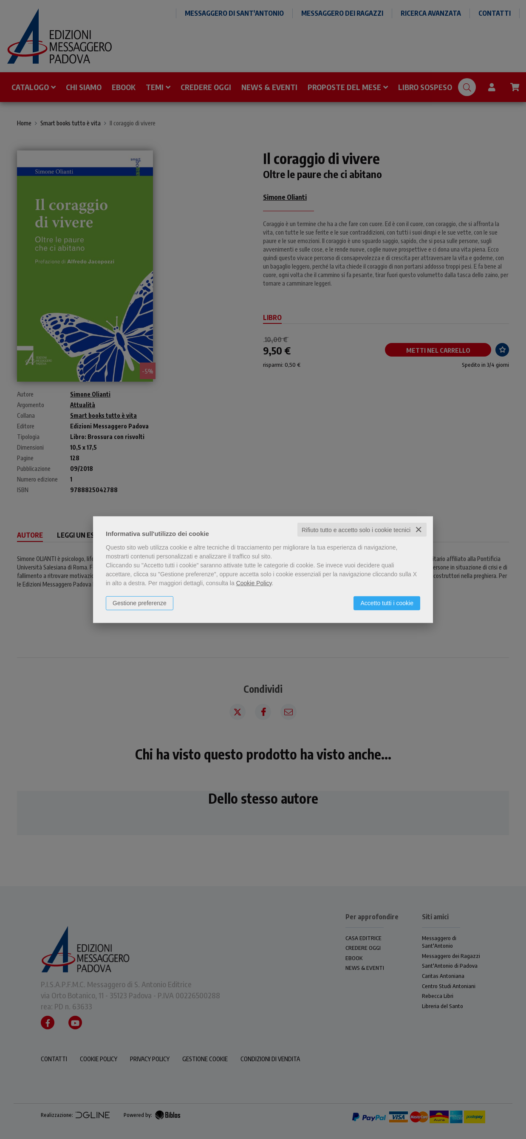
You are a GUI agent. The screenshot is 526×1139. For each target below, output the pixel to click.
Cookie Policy (254, 582)
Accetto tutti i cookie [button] (386, 602)
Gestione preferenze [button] (140, 602)
